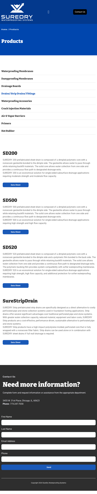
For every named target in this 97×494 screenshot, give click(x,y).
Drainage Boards (11, 86)
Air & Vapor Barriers (13, 115)
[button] (48, 12)
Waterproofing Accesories (16, 101)
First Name (6, 417)
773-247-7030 (16, 404)
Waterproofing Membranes (17, 71)
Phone (4, 453)
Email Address (8, 441)
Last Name (6, 429)
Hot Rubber (8, 130)
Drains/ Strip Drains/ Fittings (18, 93)
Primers (6, 123)
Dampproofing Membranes (17, 78)
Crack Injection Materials (16, 108)
